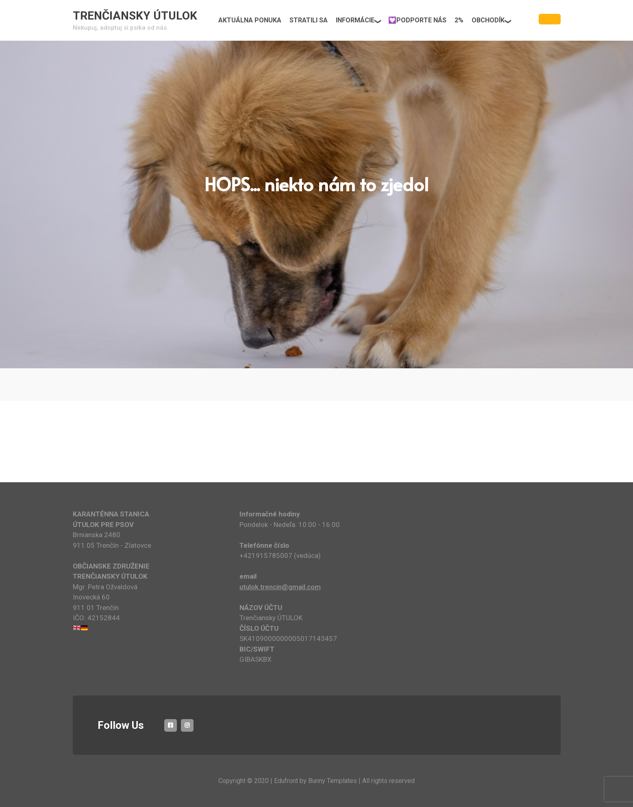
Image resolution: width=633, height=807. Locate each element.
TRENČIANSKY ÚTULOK (135, 15)
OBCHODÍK (488, 20)
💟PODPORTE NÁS (417, 20)
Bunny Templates (332, 781)
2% (459, 20)
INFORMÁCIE (355, 20)
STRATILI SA (308, 20)
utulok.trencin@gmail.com (280, 587)
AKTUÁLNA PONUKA (249, 20)
